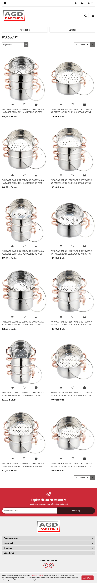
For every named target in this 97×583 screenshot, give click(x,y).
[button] (90, 3)
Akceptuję (87, 578)
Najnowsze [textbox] (7, 45)
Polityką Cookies (37, 575)
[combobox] (15, 44)
